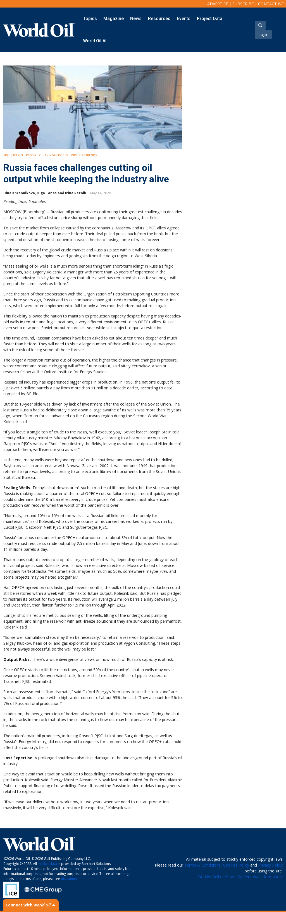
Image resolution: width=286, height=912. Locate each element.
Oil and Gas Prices (53, 155)
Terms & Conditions (202, 865)
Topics (90, 18)
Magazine (113, 18)
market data (47, 863)
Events (183, 18)
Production (13, 155)
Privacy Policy (270, 865)
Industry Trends (84, 155)
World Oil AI (94, 40)
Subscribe (243, 3)
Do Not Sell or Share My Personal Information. (240, 876)
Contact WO (271, 3)
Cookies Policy (236, 865)
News (136, 18)
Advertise (217, 3)
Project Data (209, 18)
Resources (159, 18)
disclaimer (69, 878)
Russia (31, 155)
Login (263, 34)
